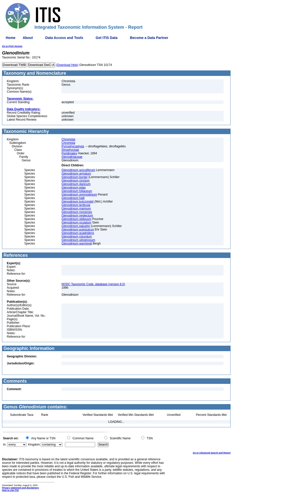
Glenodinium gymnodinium (79, 194)
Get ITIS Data (106, 38)
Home (10, 38)
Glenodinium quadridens (77, 233)
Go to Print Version (12, 46)
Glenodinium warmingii (76, 243)
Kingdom (34, 444)
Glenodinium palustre (75, 226)
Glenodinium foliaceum (76, 191)
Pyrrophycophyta (72, 146)
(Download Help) (67, 65)
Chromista (68, 139)
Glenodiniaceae (71, 157)
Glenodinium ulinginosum (78, 240)
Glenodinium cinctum (75, 180)
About (28, 38)
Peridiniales (69, 153)
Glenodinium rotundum (76, 236)
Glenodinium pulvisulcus (77, 229)
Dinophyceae (70, 150)
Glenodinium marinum (76, 208)
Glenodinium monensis (76, 212)
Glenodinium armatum (76, 173)
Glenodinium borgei (74, 177)
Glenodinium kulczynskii (77, 201)
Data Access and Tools (64, 38)
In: (4, 444)
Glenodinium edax (73, 187)
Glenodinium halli (72, 198)
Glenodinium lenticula (75, 205)
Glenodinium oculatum (76, 222)
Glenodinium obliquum (76, 219)
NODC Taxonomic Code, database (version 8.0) (93, 284)
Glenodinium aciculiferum (78, 170)
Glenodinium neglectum (77, 215)
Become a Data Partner (149, 38)
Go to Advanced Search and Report (212, 453)
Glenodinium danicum (75, 184)
